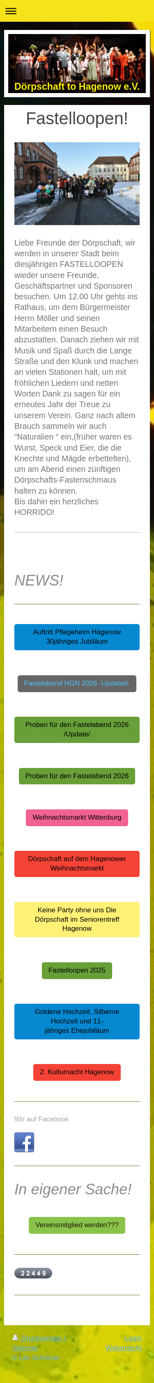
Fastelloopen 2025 (77, 970)
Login (133, 1338)
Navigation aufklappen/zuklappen (77, 11)
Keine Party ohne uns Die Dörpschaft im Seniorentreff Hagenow (77, 919)
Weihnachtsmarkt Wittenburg (77, 817)
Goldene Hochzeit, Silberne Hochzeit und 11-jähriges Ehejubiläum (77, 1021)
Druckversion (38, 1338)
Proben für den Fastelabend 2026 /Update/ (77, 729)
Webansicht (124, 1348)
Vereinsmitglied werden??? (77, 1225)
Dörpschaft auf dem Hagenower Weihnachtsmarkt (77, 863)
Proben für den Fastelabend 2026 (77, 776)
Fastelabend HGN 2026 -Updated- (77, 683)
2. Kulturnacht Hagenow (77, 1072)
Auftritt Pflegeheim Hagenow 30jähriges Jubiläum (77, 636)
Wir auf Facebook (41, 1119)
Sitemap (25, 1348)
